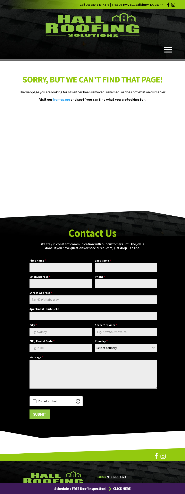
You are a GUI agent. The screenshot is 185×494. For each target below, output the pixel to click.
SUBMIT (39, 414)
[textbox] (122, 348)
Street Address (41, 293)
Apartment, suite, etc (44, 309)
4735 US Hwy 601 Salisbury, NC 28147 (137, 4)
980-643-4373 (100, 4)
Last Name (103, 260)
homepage (61, 99)
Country (101, 341)
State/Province (106, 325)
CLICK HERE (122, 488)
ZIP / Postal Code (42, 341)
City (33, 325)
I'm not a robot (47, 401)
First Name (38, 260)
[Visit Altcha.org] (78, 401)
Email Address (40, 277)
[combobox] (126, 348)
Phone (100, 277)
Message (36, 357)
